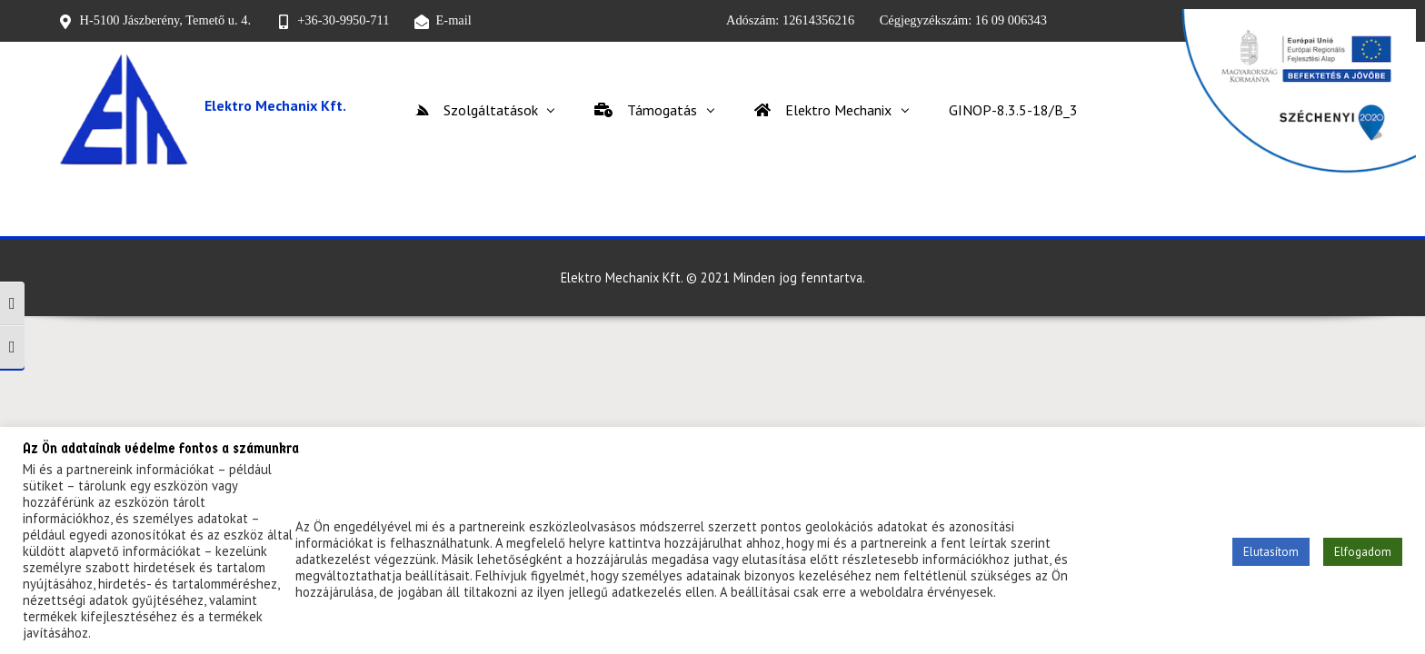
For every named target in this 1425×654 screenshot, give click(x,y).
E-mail (454, 20)
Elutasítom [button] (1271, 552)
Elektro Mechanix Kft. (275, 105)
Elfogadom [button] (1362, 552)
